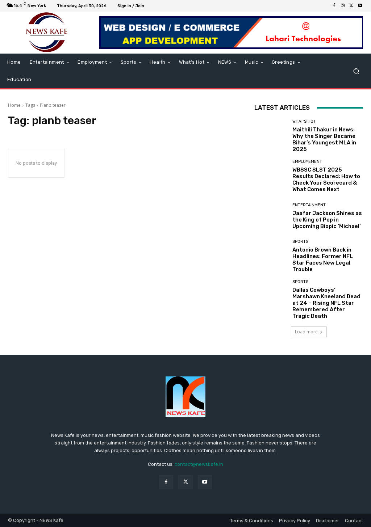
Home (14, 105)
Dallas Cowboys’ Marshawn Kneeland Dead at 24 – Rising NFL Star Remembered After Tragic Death (326, 303)
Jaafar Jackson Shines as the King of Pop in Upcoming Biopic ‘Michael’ (327, 219)
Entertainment (309, 205)
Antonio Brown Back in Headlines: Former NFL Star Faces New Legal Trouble (322, 259)
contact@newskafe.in (199, 464)
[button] (355, 71)
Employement (307, 162)
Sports (300, 242)
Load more (309, 332)
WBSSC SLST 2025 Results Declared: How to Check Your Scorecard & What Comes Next (326, 179)
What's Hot (304, 121)
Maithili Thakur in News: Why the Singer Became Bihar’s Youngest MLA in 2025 (324, 139)
